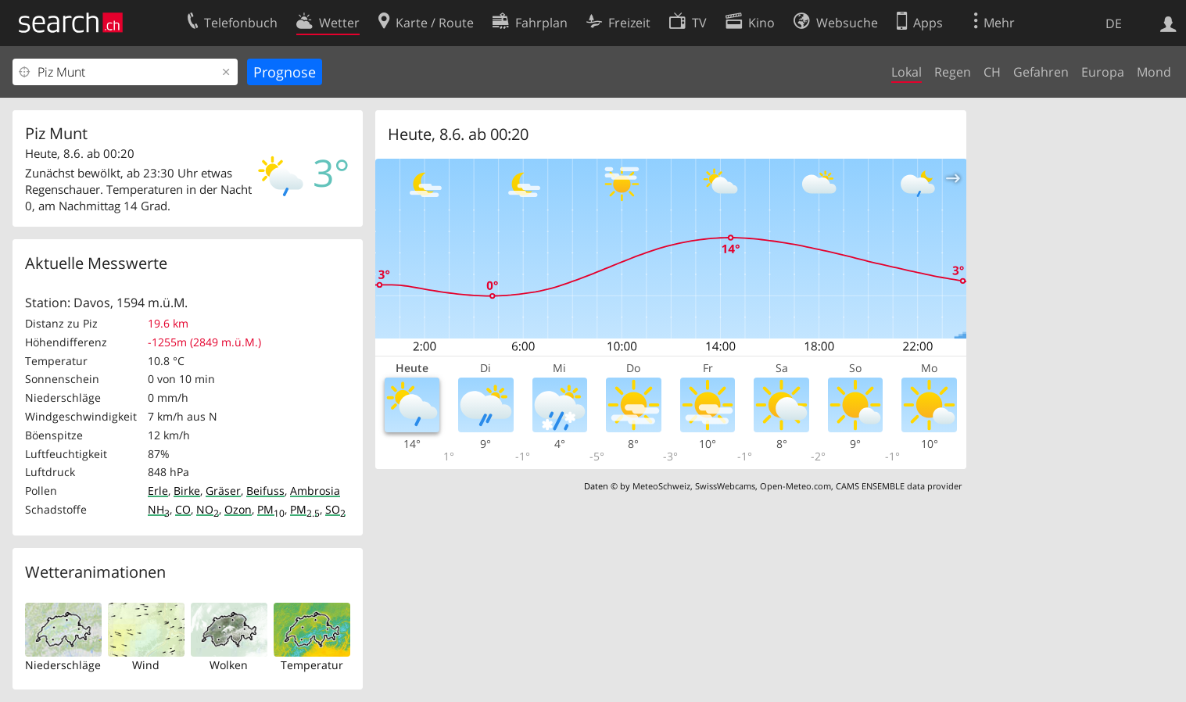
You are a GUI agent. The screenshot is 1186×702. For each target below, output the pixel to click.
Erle (158, 490)
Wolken (229, 664)
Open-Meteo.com (795, 486)
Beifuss (265, 490)
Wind (145, 664)
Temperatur (312, 664)
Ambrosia (315, 490)
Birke (187, 490)
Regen (952, 72)
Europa (1102, 72)
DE (1113, 23)
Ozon (238, 509)
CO (183, 509)
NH (159, 509)
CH (992, 72)
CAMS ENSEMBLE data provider (899, 486)
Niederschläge (63, 664)
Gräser (223, 490)
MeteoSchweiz (661, 486)
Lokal (906, 72)
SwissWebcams (725, 486)
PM (271, 509)
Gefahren (1041, 72)
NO (207, 509)
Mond (1154, 72)
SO (335, 509)
